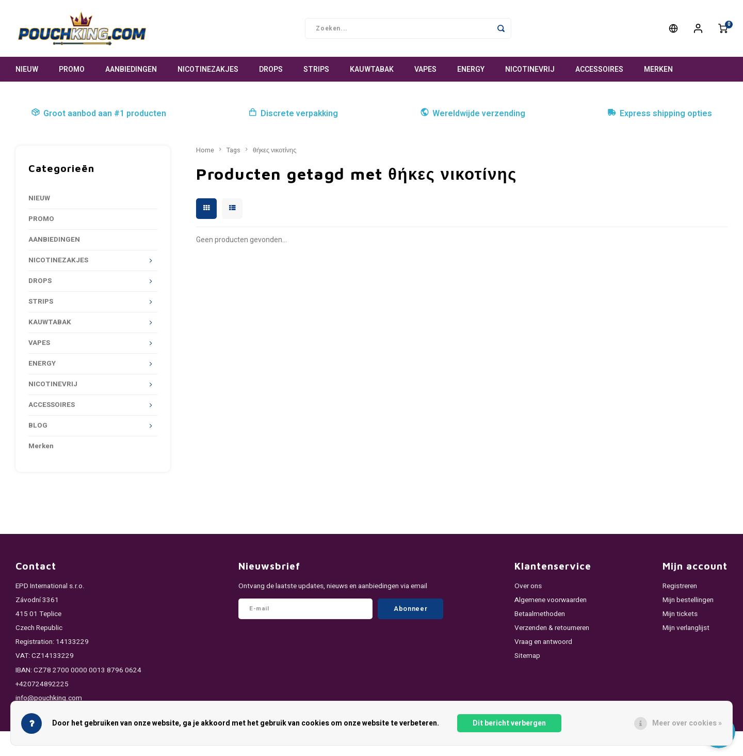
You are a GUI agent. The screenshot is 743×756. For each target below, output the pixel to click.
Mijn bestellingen (688, 600)
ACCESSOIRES (599, 69)
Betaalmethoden (539, 614)
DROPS (271, 69)
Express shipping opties (659, 113)
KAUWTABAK (372, 69)
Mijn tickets (680, 614)
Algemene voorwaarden (550, 600)
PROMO (72, 69)
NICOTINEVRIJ (530, 69)
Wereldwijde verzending (472, 113)
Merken (658, 69)
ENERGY (470, 69)
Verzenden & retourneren (551, 628)
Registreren (680, 586)
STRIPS (316, 69)
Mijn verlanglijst (686, 628)
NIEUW (26, 69)
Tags (233, 150)
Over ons (528, 586)
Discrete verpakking (293, 113)
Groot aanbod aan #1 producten (98, 113)
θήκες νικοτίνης (274, 150)
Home (205, 150)
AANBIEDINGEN (131, 69)
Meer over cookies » (687, 723)
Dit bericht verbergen (509, 723)
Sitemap (527, 656)
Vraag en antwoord (543, 642)
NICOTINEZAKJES (207, 69)
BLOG (37, 425)
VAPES (425, 69)
